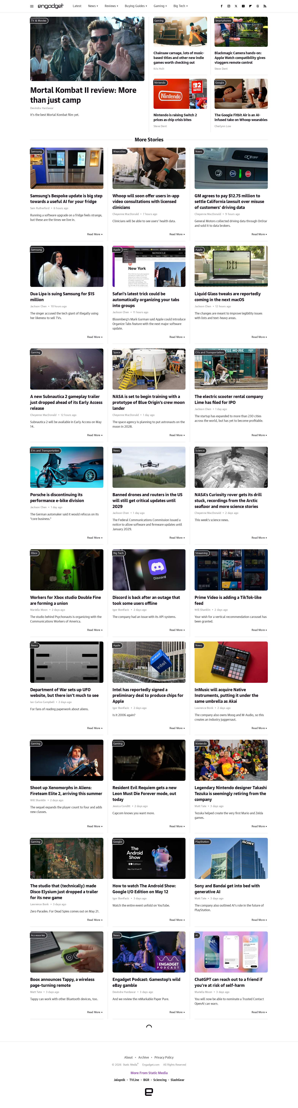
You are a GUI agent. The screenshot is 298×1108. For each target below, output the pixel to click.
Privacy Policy (164, 1057)
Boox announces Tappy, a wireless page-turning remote (62, 982)
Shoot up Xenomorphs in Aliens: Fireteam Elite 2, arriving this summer (66, 791)
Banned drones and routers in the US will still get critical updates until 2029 (147, 501)
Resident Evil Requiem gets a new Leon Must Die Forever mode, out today (145, 794)
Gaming (159, 6)
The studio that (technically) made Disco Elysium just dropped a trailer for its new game (64, 892)
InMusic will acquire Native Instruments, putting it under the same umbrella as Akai (226, 696)
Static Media (130, 1064)
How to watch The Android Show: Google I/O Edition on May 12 (144, 889)
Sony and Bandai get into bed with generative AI (227, 889)
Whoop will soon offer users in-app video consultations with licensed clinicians (146, 202)
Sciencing (159, 1080)
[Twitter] (236, 6)
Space (116, 352)
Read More (93, 234)
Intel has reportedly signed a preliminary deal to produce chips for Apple (148, 696)
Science (199, 450)
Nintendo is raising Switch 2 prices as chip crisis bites (175, 118)
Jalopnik (119, 1080)
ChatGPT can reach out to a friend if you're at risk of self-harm (228, 982)
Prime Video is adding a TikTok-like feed (228, 600)
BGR (146, 1080)
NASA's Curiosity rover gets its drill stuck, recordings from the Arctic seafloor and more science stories (228, 501)
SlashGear (177, 1080)
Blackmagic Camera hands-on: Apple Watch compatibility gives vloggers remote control (240, 58)
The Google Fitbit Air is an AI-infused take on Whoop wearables (241, 118)
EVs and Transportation (209, 352)
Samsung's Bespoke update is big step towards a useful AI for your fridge (66, 199)
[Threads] (258, 6)
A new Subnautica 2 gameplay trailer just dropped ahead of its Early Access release (66, 403)
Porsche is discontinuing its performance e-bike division (57, 498)
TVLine (134, 1080)
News (92, 6)
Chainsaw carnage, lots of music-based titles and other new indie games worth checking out (179, 58)
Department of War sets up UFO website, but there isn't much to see (64, 693)
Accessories (38, 935)
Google (219, 82)
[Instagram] (229, 6)
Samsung (36, 151)
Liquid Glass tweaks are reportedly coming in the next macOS (228, 297)
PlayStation (202, 842)
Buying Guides (135, 6)
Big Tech (179, 6)
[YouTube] (243, 6)
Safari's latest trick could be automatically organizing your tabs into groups (146, 300)
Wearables (119, 151)
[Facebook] (221, 6)
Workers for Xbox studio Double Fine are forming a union (65, 600)
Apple (116, 249)
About (128, 1057)
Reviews (110, 6)
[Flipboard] (250, 6)
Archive (143, 1057)
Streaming (201, 553)
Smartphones (223, 20)
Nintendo (160, 82)
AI (196, 935)
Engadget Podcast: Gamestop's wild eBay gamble (146, 982)
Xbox (34, 553)
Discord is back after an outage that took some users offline (146, 600)
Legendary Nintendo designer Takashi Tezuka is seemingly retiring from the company (231, 794)
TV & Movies (38, 20)
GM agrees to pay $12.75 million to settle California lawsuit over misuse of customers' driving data (229, 202)
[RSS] (265, 6)
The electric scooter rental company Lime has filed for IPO (229, 400)
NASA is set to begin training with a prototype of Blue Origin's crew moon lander (149, 403)
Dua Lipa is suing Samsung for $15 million (62, 297)
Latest (77, 6)
